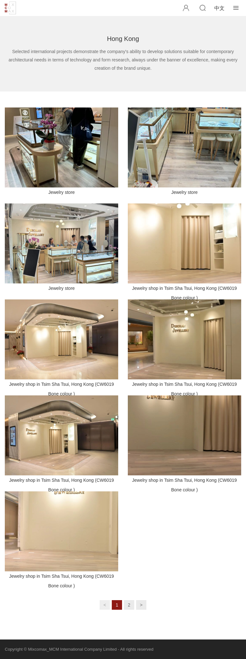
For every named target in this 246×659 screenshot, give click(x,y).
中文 (219, 8)
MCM (11, 8)
